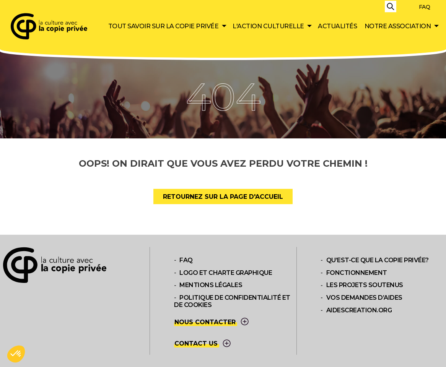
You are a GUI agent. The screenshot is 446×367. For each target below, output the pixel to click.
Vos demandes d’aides (364, 297)
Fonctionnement (356, 272)
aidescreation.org (359, 310)
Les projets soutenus (364, 285)
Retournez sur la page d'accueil (223, 196)
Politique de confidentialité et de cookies (232, 301)
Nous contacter (212, 322)
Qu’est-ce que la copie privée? (377, 260)
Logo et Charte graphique (225, 272)
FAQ (424, 6)
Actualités (337, 26)
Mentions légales (210, 285)
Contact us (203, 344)
